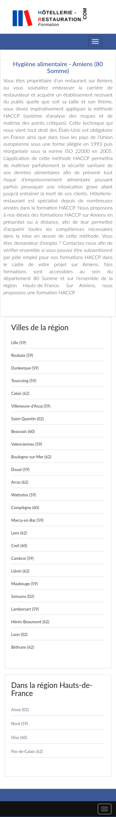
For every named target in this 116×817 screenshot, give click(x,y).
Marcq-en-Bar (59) (27, 520)
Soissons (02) (22, 596)
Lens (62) (19, 532)
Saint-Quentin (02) (27, 418)
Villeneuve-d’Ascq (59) (30, 406)
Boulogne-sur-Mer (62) (31, 456)
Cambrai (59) (22, 558)
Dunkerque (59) (25, 367)
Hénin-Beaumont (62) (30, 621)
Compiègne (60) (25, 507)
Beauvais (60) (23, 431)
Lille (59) (18, 342)
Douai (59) (20, 469)
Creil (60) (19, 545)
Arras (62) (19, 482)
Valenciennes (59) (26, 444)
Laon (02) (19, 634)
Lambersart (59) (25, 609)
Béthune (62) (22, 647)
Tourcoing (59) (23, 380)
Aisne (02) (20, 709)
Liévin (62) (20, 570)
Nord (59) (19, 723)
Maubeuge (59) (24, 583)
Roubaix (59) (22, 355)
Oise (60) (19, 737)
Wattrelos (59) (23, 494)
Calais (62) (20, 393)
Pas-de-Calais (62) (27, 751)
